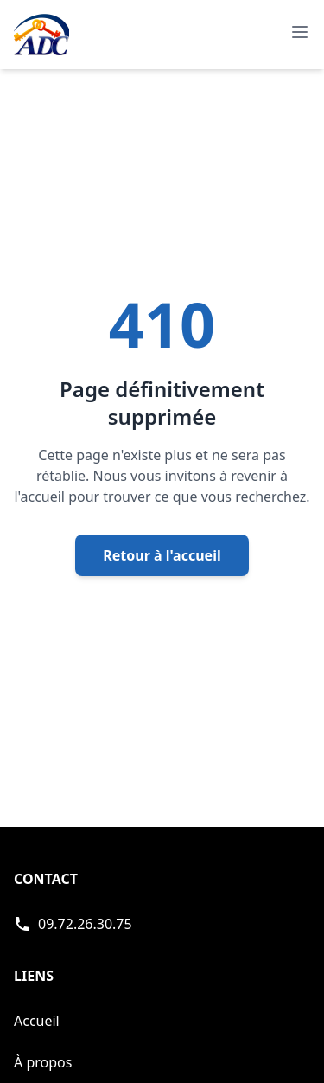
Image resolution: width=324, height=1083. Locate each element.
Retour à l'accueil (161, 555)
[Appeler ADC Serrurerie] (73, 923)
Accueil (37, 1020)
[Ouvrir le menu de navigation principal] (299, 32)
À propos (43, 1062)
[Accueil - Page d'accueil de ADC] (41, 34)
